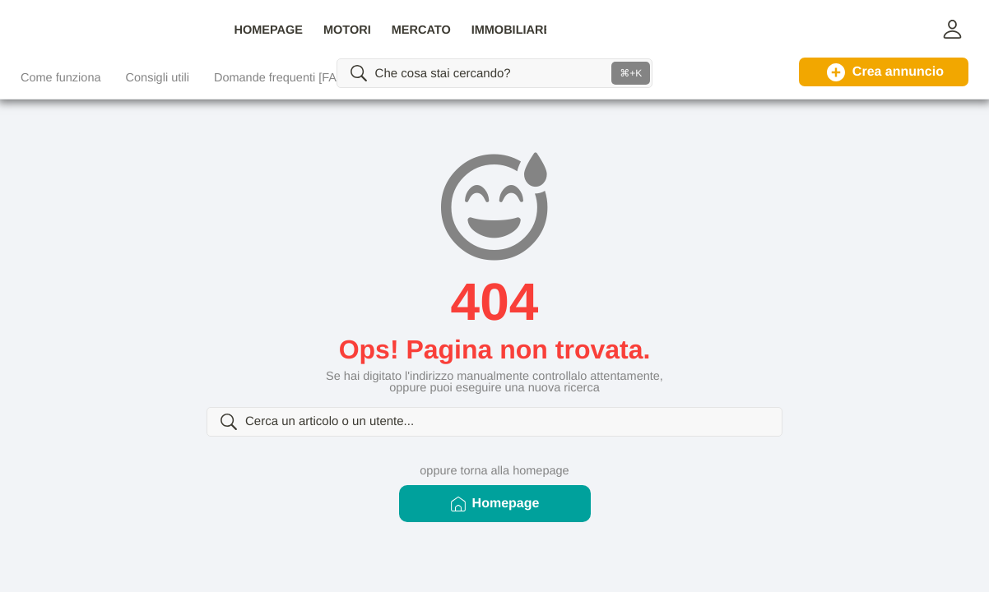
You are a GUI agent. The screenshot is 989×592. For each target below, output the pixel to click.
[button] (952, 28)
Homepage (495, 522)
